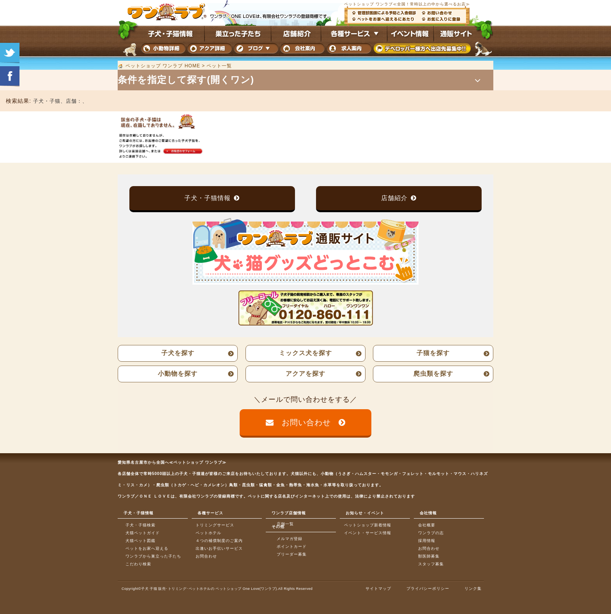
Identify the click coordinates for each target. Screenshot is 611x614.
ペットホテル (208, 533)
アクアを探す (305, 373)
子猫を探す (433, 353)
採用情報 (426, 540)
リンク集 (473, 588)
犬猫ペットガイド (142, 533)
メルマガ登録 (289, 539)
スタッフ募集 (431, 564)
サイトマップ (378, 588)
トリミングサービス (215, 525)
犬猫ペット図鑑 (140, 540)
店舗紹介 (394, 198)
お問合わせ (206, 556)
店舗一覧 (285, 524)
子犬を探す (177, 353)
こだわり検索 (138, 564)
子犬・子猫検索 (140, 525)
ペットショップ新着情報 (367, 525)
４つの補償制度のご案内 (219, 540)
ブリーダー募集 (292, 554)
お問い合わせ (306, 422)
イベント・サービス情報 (367, 533)
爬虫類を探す (433, 373)
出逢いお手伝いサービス (219, 548)
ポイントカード (292, 546)
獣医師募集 (429, 556)
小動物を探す (178, 373)
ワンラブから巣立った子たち (153, 556)
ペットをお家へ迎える (146, 548)
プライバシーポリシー (427, 588)
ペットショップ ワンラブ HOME (162, 66)
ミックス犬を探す (305, 353)
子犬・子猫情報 (207, 198)
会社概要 (426, 525)
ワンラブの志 (431, 533)
